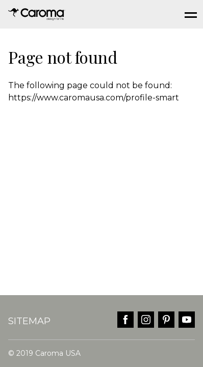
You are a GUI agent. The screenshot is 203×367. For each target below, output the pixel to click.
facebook (125, 319)
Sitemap (29, 321)
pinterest (166, 319)
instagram (146, 319)
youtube (187, 319)
